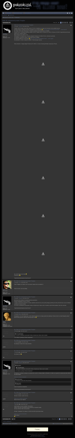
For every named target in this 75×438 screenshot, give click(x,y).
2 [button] (62, 22)
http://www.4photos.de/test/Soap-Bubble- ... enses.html (54, 29)
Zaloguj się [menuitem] (70, 13)
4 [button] (65, 22)
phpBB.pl (42, 435)
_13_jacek (5, 33)
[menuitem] (6, 13)
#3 (14, 298)
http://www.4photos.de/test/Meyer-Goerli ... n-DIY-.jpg (41, 38)
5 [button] (67, 22)
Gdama (4, 321)
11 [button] (70, 22)
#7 (14, 352)
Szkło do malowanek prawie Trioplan (13, 20)
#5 (14, 331)
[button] (58, 22)
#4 (14, 314)
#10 (14, 404)
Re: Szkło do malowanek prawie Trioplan (24, 281)
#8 (14, 362)
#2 (14, 282)
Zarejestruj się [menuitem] (72, 13)
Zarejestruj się (11, 15)
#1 (14, 26)
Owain (4, 289)
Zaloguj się (5, 15)
